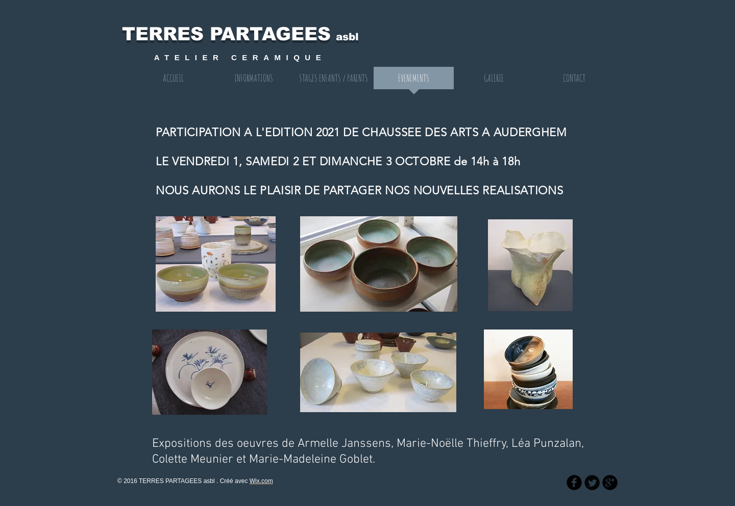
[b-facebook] (574, 482)
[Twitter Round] (592, 482)
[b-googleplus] (610, 482)
